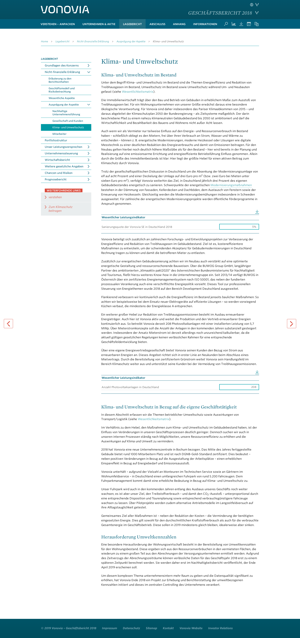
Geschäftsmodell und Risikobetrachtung (62, 90)
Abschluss (157, 24)
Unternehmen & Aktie (98, 24)
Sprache (254, 5)
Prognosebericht (56, 179)
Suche (226, 24)
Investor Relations (220, 628)
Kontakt (168, 628)
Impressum (109, 628)
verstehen (55, 197)
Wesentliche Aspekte (62, 98)
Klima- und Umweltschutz (168, 41)
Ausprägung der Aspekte (131, 41)
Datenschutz (131, 628)
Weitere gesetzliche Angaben (64, 166)
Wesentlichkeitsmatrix (137, 91)
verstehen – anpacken (58, 24)
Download (257, 212)
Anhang (179, 24)
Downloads (241, 24)
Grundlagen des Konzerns (62, 65)
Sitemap (151, 628)
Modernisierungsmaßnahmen (231, 185)
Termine (249, 24)
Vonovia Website (190, 628)
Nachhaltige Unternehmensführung (66, 113)
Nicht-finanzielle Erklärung (93, 41)
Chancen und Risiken (59, 172)
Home (44, 41)
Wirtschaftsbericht (57, 159)
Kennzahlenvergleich (233, 24)
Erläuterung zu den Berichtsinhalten (60, 80)
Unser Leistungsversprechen (63, 146)
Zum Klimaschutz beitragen (61, 209)
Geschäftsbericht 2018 (220, 13)
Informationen (205, 24)
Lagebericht (132, 24)
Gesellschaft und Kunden (67, 120)
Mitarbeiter (59, 134)
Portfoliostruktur (56, 140)
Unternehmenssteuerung (61, 153)
